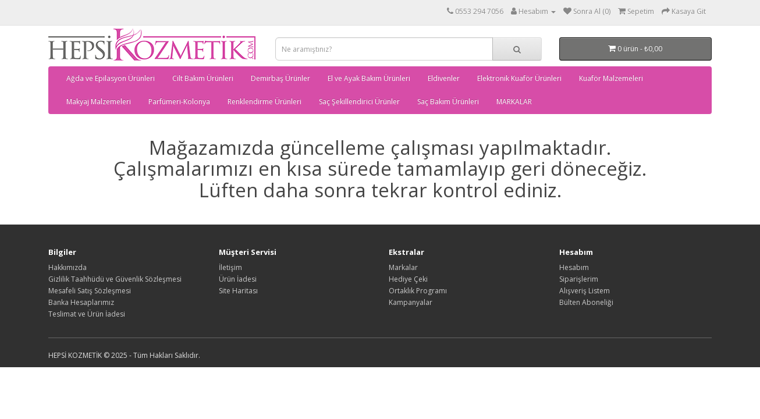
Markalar (403, 267)
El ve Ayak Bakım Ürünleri (369, 78)
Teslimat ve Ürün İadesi (86, 314)
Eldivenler (444, 78)
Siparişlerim (578, 279)
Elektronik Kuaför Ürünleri (519, 78)
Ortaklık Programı (418, 291)
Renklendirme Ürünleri (264, 101)
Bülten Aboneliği (586, 302)
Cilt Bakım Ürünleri (202, 78)
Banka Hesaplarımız (81, 302)
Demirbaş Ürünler (280, 78)
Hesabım (574, 267)
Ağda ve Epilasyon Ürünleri (110, 78)
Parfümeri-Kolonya (179, 101)
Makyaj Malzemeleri (98, 101)
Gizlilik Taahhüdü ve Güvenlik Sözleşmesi (115, 279)
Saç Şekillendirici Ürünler (359, 101)
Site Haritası (238, 291)
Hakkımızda (67, 267)
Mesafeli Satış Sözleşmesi (89, 291)
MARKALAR (514, 101)
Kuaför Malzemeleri (611, 78)
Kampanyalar (410, 302)
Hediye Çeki (408, 279)
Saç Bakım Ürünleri (448, 101)
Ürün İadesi (238, 279)
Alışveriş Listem (584, 291)
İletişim (230, 267)
